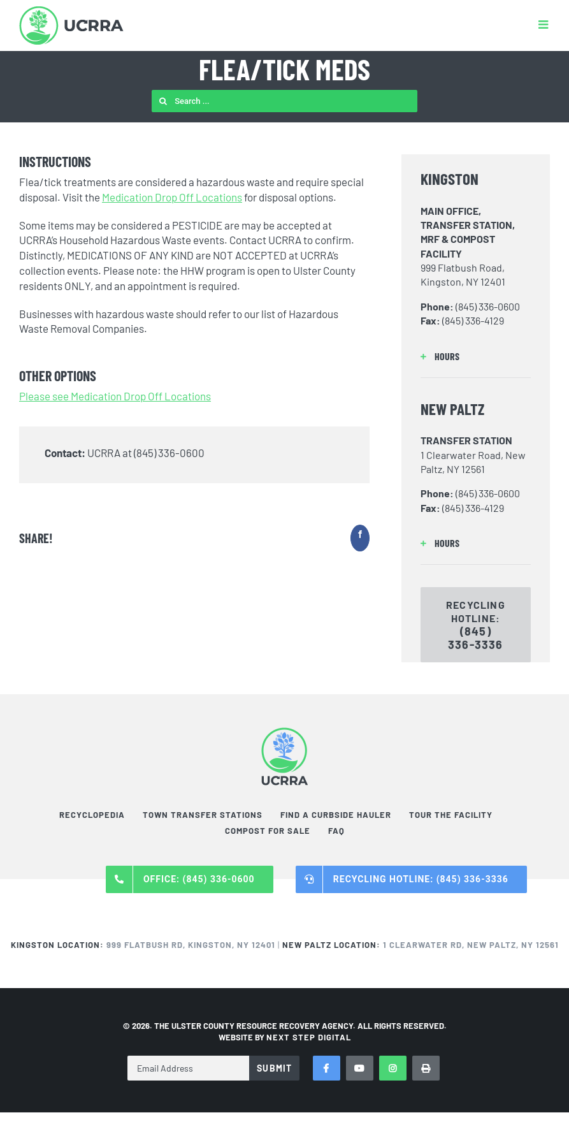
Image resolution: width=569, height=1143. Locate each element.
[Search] (163, 101)
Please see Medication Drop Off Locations (115, 395)
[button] (476, 356)
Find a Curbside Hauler (335, 815)
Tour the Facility (451, 815)
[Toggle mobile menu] (544, 24)
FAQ (336, 831)
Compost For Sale (267, 831)
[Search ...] (284, 101)
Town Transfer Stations (203, 815)
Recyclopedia (92, 815)
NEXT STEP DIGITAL (308, 1037)
